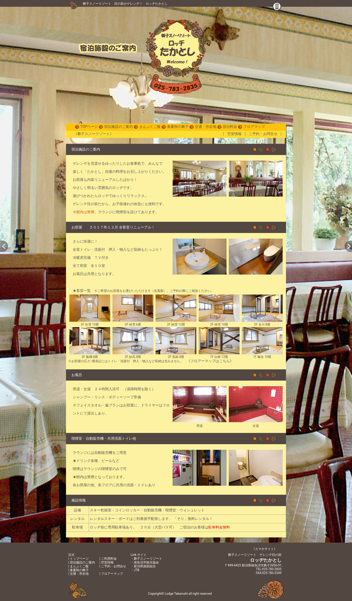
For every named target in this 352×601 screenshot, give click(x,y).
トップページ (79, 558)
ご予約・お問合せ (263, 134)
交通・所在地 (205, 126)
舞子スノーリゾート (97, 3)
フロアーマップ (112, 573)
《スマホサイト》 (264, 549)
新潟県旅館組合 (145, 566)
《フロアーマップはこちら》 (210, 361)
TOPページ (89, 126)
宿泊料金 (230, 126)
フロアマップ (254, 126)
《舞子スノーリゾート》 (93, 134)
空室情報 (234, 134)
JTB (136, 570)
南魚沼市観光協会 (146, 562)
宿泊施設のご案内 (118, 126)
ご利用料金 (109, 558)
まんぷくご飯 (150, 126)
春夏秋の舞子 (178, 126)
